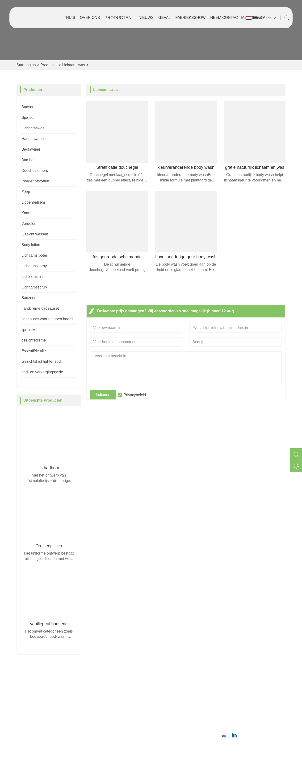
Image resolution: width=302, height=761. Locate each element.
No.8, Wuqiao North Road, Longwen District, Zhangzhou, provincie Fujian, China (254, 686)
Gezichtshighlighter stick (41, 361)
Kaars (26, 213)
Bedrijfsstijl (164, 692)
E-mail (239, 704)
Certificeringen (101, 707)
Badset (27, 107)
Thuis (69, 18)
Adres (240, 672)
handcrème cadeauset (40, 308)
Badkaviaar (30, 149)
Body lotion (30, 245)
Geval (164, 18)
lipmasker (29, 330)
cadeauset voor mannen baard (47, 319)
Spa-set (27, 117)
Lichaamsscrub (34, 287)
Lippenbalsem (33, 202)
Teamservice (100, 692)
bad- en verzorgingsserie (42, 372)
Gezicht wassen (34, 234)
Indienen (103, 395)
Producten (118, 17)
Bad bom (29, 160)
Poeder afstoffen (35, 181)
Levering (96, 685)
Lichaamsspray (34, 266)
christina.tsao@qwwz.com (253, 710)
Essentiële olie (33, 351)
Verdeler (28, 224)
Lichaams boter (34, 255)
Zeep (25, 192)
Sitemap (96, 715)
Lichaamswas (73, 65)
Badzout (28, 298)
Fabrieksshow (190, 18)
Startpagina (26, 65)
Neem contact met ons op (237, 18)
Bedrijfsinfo (164, 685)
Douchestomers (34, 171)
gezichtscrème (33, 340)
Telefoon (244, 719)
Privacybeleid (134, 395)
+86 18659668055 (247, 725)
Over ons (90, 18)
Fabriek (161, 700)
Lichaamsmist (33, 277)
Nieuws (146, 18)
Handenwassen (34, 139)
